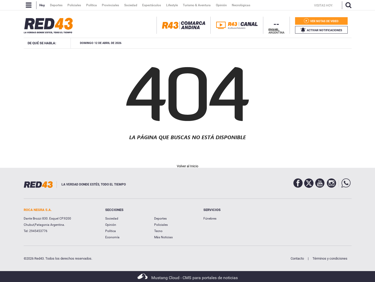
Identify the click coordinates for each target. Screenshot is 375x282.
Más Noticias (163, 237)
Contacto (297, 258)
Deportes (160, 218)
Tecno (158, 231)
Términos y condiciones (329, 258)
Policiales (161, 225)
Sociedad (111, 218)
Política (110, 231)
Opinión (110, 225)
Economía (112, 237)
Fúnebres (209, 218)
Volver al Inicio (187, 166)
